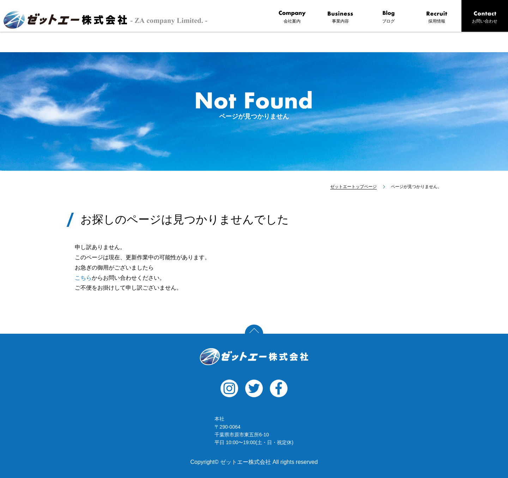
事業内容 (340, 17)
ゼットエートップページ (353, 186)
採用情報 (436, 17)
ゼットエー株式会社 (254, 356)
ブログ (388, 17)
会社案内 (292, 17)
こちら (83, 278)
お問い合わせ (484, 17)
